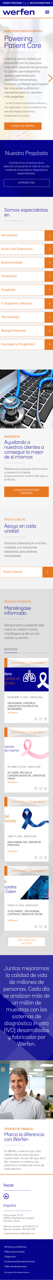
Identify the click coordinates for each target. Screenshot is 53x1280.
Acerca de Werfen (22, 126)
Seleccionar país (40, 3)
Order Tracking (14, 3)
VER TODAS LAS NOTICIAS (26, 942)
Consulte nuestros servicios (26, 492)
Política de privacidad (14, 1252)
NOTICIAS (10, 649)
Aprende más (26, 183)
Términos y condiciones (15, 1247)
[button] (50, 106)
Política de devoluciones (15, 1267)
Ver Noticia (12, 713)
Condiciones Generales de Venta (19, 1262)
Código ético (10, 1257)
